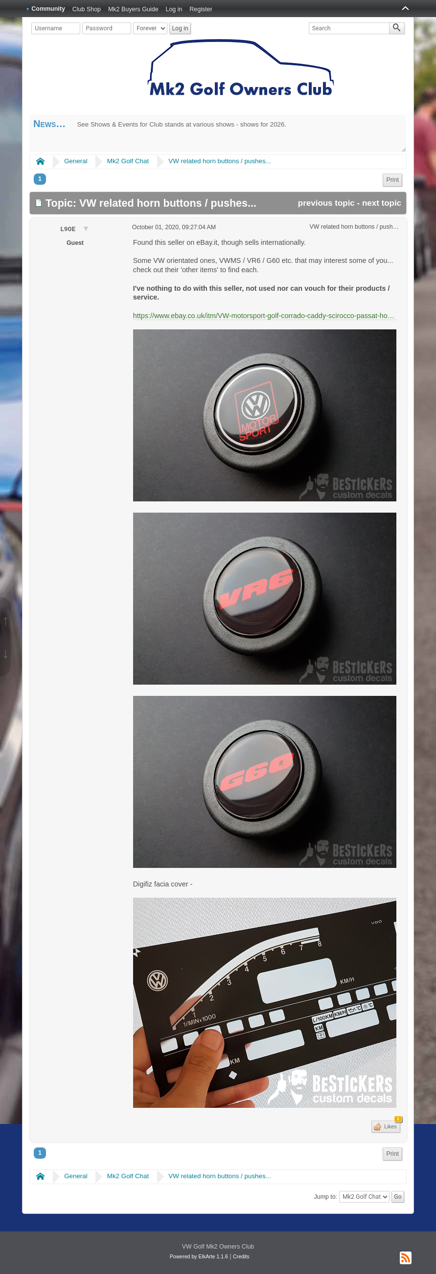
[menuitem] (392, 180)
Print (392, 179)
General (76, 161)
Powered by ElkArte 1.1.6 (199, 1256)
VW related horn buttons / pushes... (219, 161)
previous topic (326, 203)
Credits (241, 1256)
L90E (68, 229)
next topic (381, 203)
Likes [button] (391, 1125)
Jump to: (325, 1196)
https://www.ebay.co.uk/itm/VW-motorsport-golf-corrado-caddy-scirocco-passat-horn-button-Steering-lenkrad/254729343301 (264, 316)
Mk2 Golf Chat (128, 161)
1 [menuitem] (40, 178)
